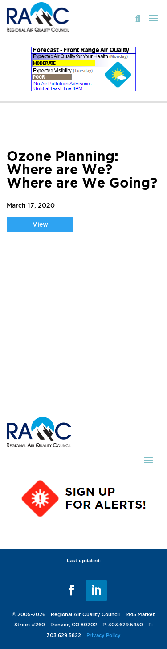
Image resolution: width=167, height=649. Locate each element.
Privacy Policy (103, 635)
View (40, 224)
